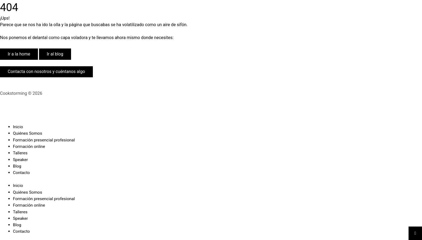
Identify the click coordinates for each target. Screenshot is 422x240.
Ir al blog (55, 54)
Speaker (21, 159)
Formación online (29, 146)
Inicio (18, 126)
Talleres (20, 152)
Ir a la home (19, 54)
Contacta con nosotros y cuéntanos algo (46, 71)
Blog (17, 165)
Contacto (21, 172)
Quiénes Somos (28, 133)
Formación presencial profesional (45, 139)
